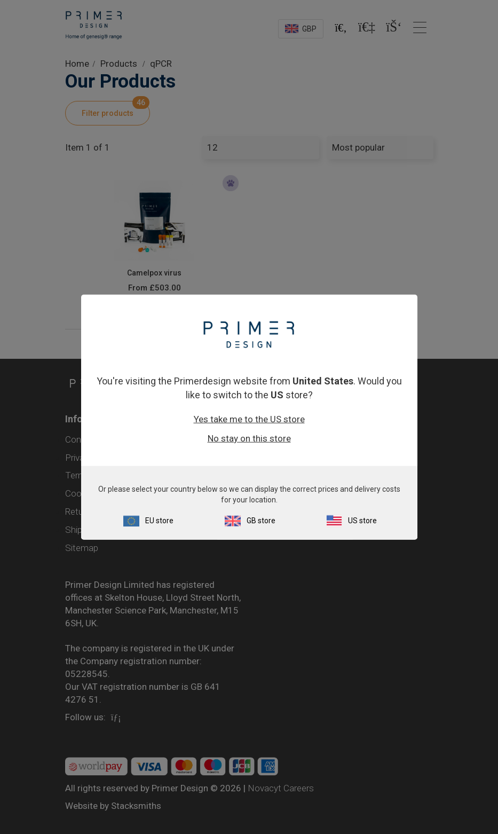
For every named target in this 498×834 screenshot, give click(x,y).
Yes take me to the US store (249, 418)
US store (362, 520)
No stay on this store (249, 437)
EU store (159, 520)
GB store (261, 520)
